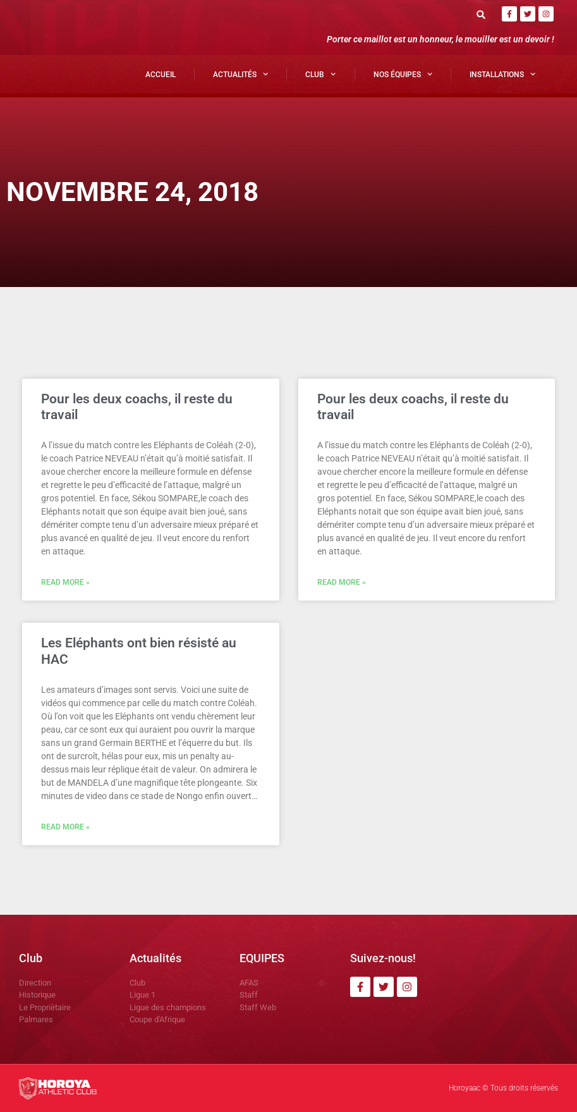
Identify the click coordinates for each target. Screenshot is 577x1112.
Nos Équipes (403, 74)
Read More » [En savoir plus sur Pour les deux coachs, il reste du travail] (65, 582)
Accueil (160, 74)
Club (320, 74)
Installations (502, 74)
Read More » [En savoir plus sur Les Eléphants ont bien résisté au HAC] (65, 826)
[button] (481, 14)
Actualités (240, 74)
